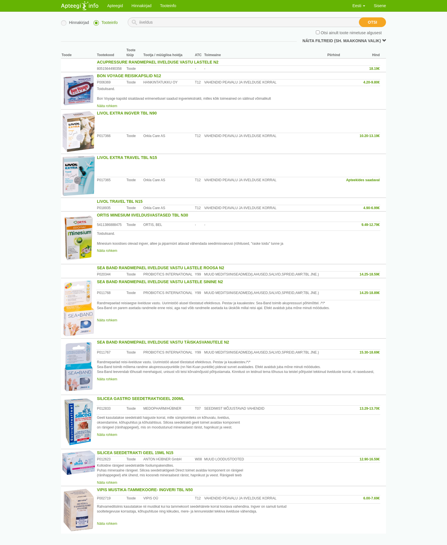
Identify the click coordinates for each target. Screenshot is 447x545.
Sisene (380, 5)
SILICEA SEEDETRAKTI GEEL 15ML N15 (135, 452)
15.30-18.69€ (369, 352)
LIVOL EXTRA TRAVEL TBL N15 (127, 157)
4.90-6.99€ (371, 208)
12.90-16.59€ (369, 459)
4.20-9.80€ (371, 82)
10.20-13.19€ (369, 136)
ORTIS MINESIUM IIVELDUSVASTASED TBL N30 (142, 215)
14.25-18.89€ (369, 293)
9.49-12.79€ (370, 225)
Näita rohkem (107, 106)
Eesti (358, 5)
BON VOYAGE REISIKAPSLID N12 (129, 76)
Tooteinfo (168, 5)
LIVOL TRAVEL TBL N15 (120, 201)
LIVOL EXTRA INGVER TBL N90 (127, 113)
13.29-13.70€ (369, 409)
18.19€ (374, 69)
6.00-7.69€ (371, 498)
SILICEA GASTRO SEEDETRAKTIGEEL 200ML (140, 398)
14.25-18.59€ (369, 274)
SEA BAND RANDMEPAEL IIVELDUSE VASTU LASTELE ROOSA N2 (160, 268)
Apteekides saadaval (363, 180)
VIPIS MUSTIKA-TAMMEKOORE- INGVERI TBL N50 (145, 489)
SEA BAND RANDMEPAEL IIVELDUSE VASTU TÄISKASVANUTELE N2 (163, 342)
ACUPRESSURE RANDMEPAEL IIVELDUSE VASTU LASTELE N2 (157, 62)
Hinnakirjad (141, 5)
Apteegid (115, 5)
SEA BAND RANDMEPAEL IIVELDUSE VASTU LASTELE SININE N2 (160, 281)
